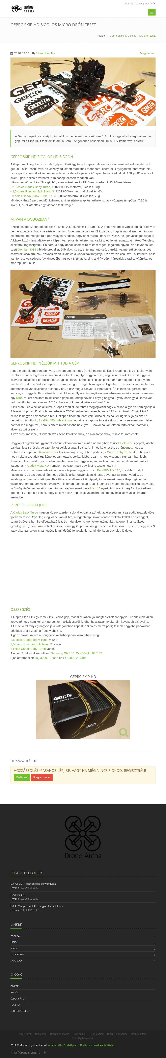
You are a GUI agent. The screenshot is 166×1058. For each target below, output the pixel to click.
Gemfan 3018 (27, 249)
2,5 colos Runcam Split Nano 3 (33, 191)
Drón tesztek (138, 1033)
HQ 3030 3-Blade (46, 657)
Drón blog (40, 1033)
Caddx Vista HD (38, 465)
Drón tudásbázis (59, 1033)
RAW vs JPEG (18, 895)
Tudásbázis (17, 954)
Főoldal (101, 35)
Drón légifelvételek (82, 1038)
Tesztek (15, 1005)
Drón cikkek (79, 1033)
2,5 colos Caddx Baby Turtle (31, 187)
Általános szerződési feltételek (97, 1045)
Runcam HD (47, 452)
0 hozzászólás (45, 53)
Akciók (14, 992)
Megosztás (147, 53)
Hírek (13, 942)
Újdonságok (18, 998)
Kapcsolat (17, 960)
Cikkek (14, 986)
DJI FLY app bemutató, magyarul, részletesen (36, 906)
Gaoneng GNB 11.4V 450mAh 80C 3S (76, 653)
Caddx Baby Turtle (119, 452)
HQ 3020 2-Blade (74, 657)
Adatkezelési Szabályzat (62, 1045)
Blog (13, 948)
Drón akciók (97, 1033)
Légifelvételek (19, 1011)
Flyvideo (14, 887)
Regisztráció (133, 3)
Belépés (150, 3)
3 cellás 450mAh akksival (55, 420)
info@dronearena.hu (25, 1052)
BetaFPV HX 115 (108, 470)
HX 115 (95, 488)
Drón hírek (25, 1033)
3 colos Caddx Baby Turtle (30, 196)
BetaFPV (126, 443)
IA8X (19, 398)
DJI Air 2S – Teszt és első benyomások (33, 883)
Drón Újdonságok (117, 1033)
